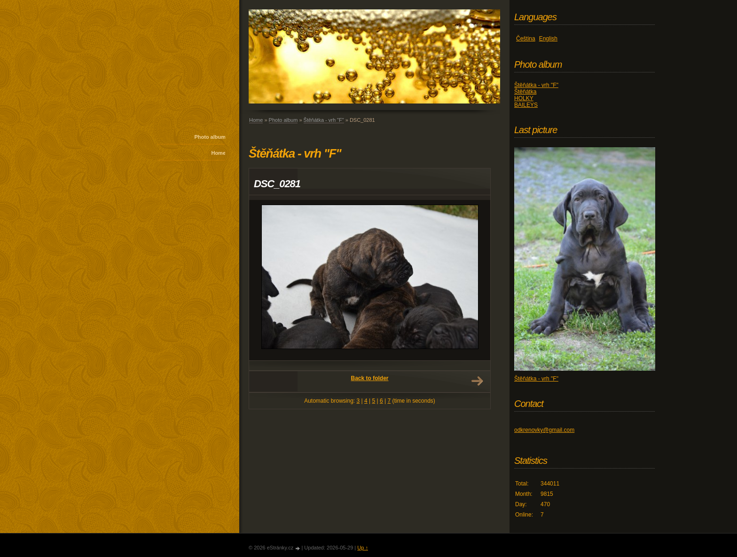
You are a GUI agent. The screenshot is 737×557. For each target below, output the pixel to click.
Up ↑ (362, 547)
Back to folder (369, 378)
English (548, 38)
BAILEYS (526, 105)
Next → (477, 381)
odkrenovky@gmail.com (544, 430)
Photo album (210, 137)
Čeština (525, 38)
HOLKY (523, 98)
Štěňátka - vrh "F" (324, 120)
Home (218, 153)
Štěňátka (525, 91)
